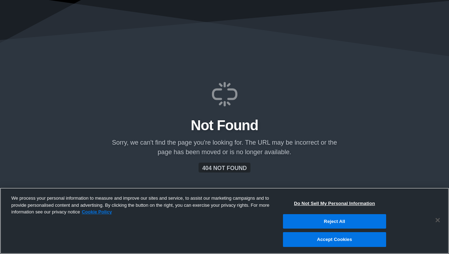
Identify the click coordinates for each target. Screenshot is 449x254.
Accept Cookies (334, 239)
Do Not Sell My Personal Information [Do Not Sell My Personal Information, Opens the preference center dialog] (334, 203)
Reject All (334, 221)
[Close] (437, 220)
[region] (224, 221)
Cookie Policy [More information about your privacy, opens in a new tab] (97, 211)
